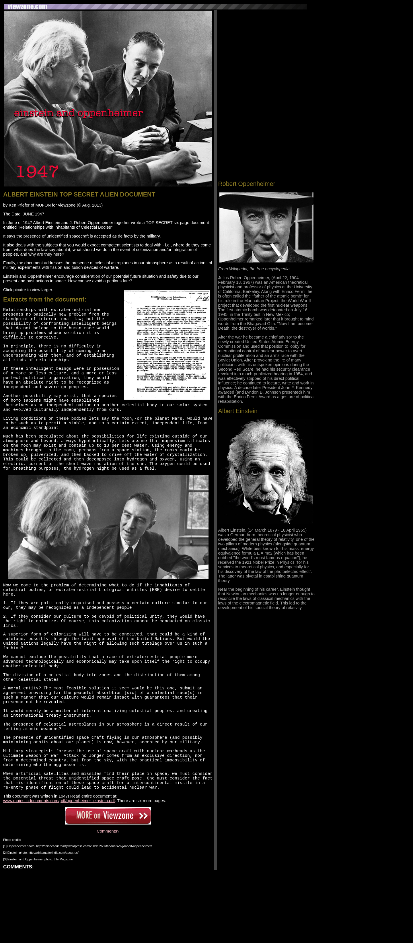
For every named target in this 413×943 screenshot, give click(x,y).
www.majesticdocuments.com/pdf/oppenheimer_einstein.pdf (59, 870)
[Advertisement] (266, 51)
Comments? (108, 901)
